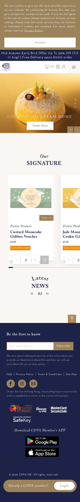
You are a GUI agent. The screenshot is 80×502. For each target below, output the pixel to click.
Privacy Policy (33, 31)
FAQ (9, 374)
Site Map (71, 374)
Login (64, 486)
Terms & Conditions (50, 374)
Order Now (40, 126)
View (46, 218)
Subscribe (63, 346)
